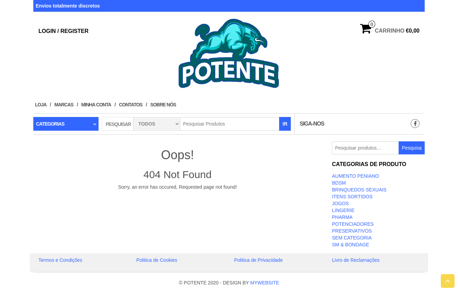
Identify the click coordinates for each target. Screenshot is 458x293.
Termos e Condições (60, 260)
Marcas (63, 104)
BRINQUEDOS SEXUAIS (359, 189)
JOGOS (340, 203)
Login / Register (63, 31)
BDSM (339, 183)
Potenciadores (353, 224)
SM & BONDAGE (350, 244)
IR (285, 124)
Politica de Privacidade (258, 260)
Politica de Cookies (156, 260)
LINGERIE (343, 210)
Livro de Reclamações (356, 260)
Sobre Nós (163, 104)
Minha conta (96, 104)
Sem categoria (352, 238)
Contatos (130, 104)
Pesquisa (412, 148)
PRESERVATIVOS (352, 231)
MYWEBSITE (264, 282)
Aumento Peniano (355, 176)
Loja (40, 104)
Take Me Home (177, 199)
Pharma (342, 217)
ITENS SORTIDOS (352, 196)
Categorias (50, 124)
